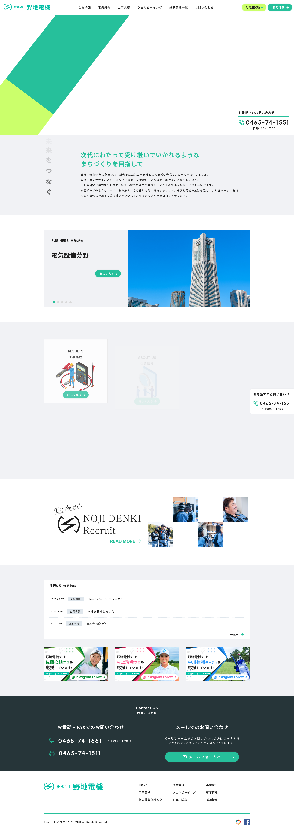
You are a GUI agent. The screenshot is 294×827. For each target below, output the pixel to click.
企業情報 (178, 785)
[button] (54, 302)
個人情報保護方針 (150, 799)
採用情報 (212, 799)
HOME (143, 785)
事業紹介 (212, 785)
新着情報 (212, 792)
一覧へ (234, 634)
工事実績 (144, 792)
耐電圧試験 (179, 799)
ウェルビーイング (184, 792)
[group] (147, 268)
